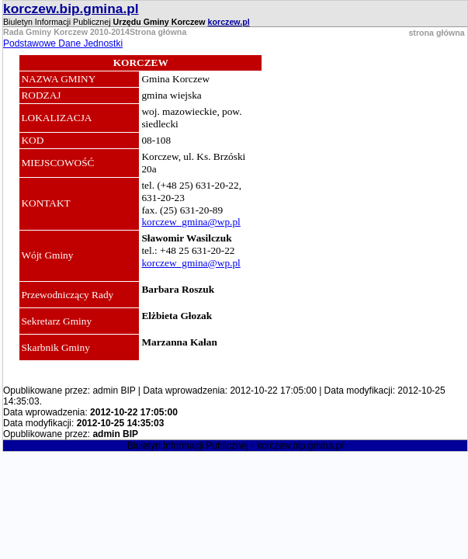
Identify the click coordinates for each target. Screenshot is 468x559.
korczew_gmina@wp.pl (190, 221)
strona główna (436, 32)
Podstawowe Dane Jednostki (63, 43)
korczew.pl (229, 21)
